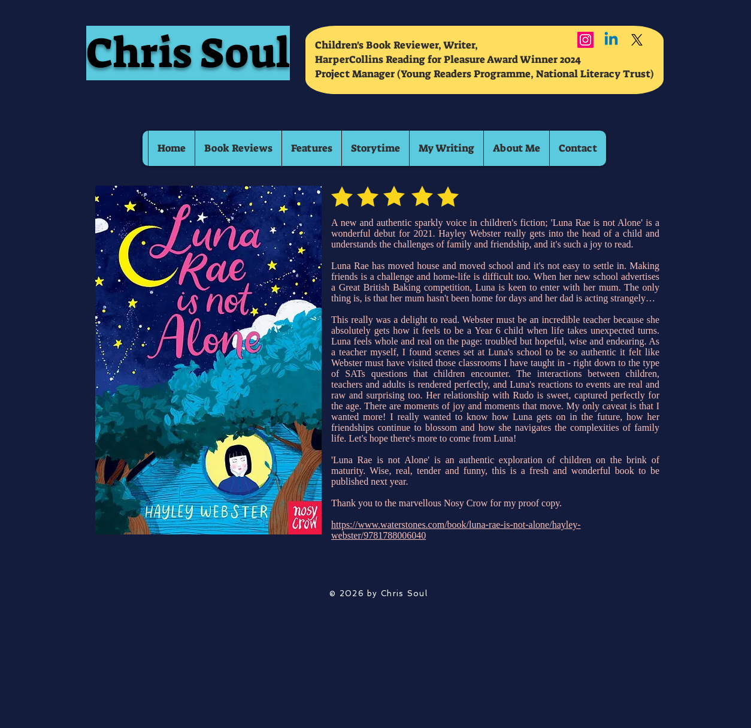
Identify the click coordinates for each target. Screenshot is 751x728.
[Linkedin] (611, 40)
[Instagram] (585, 40)
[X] (637, 40)
